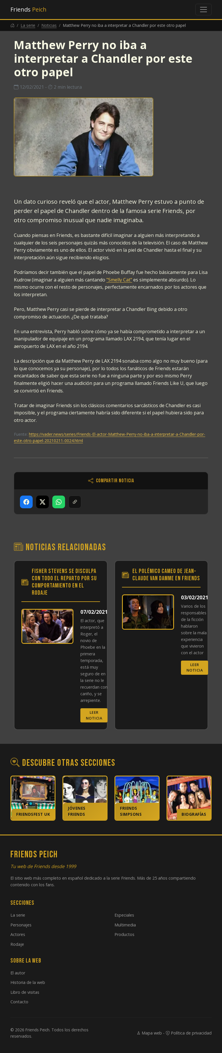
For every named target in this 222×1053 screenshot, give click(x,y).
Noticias (49, 25)
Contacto (19, 1001)
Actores (17, 934)
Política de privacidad (189, 1033)
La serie (28, 25)
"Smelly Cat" (119, 280)
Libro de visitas (24, 992)
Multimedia (125, 925)
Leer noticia (94, 715)
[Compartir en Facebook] (26, 502)
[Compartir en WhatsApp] (58, 502)
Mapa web (149, 1033)
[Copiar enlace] (75, 502)
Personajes (21, 925)
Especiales (124, 915)
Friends (28, 9)
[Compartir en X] (42, 502)
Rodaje (17, 944)
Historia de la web (27, 982)
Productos (124, 934)
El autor (17, 973)
